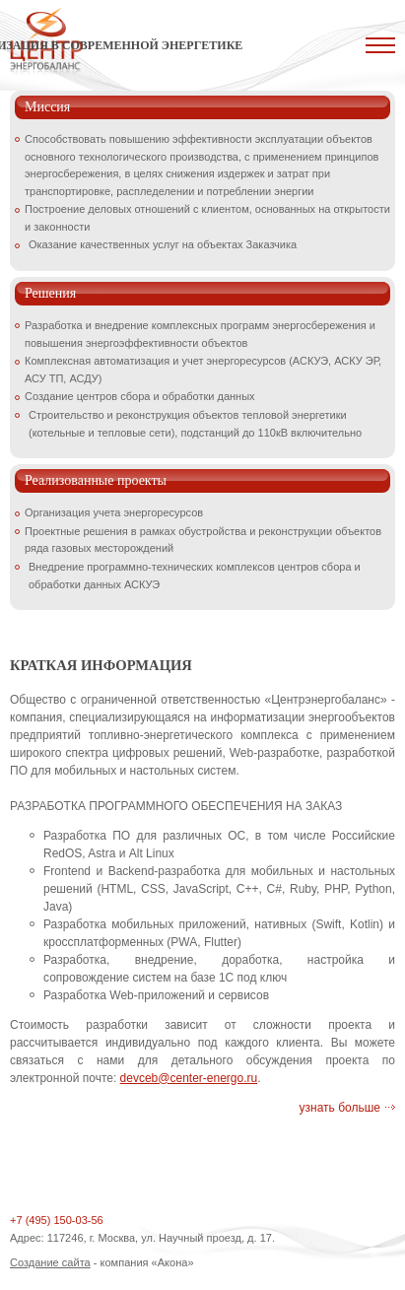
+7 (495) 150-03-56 (56, 1220)
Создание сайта (50, 1262)
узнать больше (340, 1108)
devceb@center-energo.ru (189, 1078)
